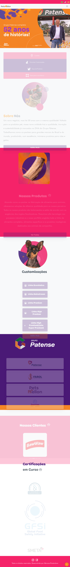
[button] (5, 28)
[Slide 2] (36, 46)
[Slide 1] (33, 46)
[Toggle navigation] (67, 6)
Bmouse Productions (51, 563)
